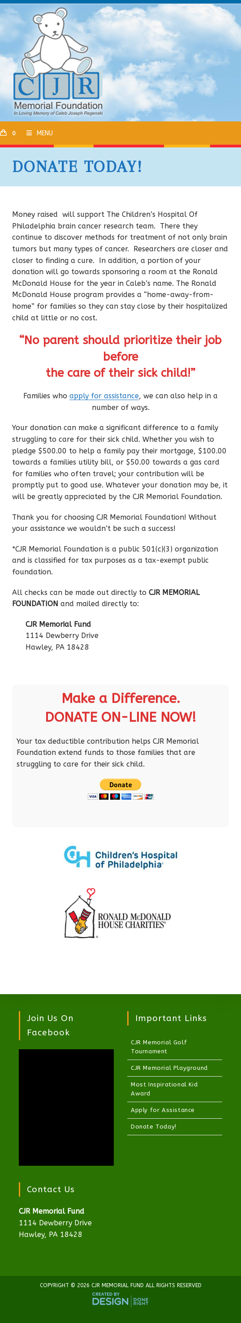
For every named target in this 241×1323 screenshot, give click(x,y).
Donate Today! (153, 1126)
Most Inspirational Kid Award (164, 1089)
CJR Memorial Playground (169, 1067)
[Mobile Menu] (36, 133)
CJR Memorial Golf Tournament (159, 1047)
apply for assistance (104, 396)
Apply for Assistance (163, 1110)
